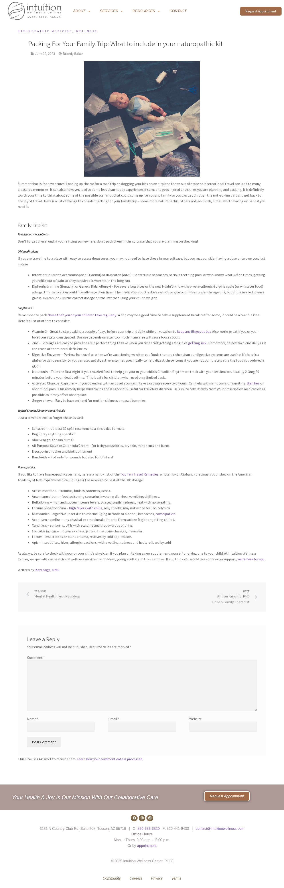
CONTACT (178, 11)
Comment (36, 657)
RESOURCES (146, 11)
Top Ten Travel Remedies (139, 474)
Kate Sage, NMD (47, 569)
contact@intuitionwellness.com (220, 828)
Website (195, 719)
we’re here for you (250, 559)
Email (113, 719)
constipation (165, 514)
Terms (176, 878)
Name (32, 719)
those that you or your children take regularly (81, 315)
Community (112, 878)
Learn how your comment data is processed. (110, 759)
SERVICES (112, 11)
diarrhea (253, 383)
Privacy (157, 878)
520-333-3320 (149, 828)
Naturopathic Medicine (45, 31)
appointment (147, 846)
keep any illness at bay (194, 331)
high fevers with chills (85, 508)
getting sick (197, 343)
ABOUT (82, 11)
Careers (136, 878)
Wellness (86, 31)
